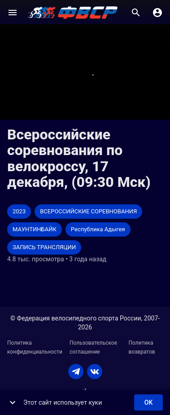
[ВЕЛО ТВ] (73, 12)
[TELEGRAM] (75, 371)
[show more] (12, 402)
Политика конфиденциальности (34, 347)
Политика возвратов (142, 347)
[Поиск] (136, 12)
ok (148, 402)
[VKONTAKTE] (94, 371)
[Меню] (12, 12)
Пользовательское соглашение (93, 347)
